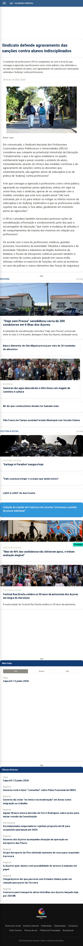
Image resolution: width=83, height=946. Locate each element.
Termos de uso (30, 930)
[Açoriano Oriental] (41, 919)
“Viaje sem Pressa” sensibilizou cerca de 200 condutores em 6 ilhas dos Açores (34, 322)
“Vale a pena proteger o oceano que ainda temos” (31, 478)
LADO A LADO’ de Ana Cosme (19, 493)
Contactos (73, 926)
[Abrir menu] (4, 3)
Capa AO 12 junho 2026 (16, 681)
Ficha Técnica (15, 930)
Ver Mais (79, 279)
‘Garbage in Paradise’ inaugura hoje (23, 464)
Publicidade (46, 926)
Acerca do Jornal (13, 926)
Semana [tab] (41, 671)
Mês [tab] (67, 671)
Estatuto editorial (31, 926)
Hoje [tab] (15, 671)
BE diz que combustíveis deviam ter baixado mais (31, 406)
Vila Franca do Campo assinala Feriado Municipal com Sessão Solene (41, 420)
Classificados (60, 926)
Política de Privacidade (50, 930)
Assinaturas (68, 930)
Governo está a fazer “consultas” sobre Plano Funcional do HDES (39, 790)
